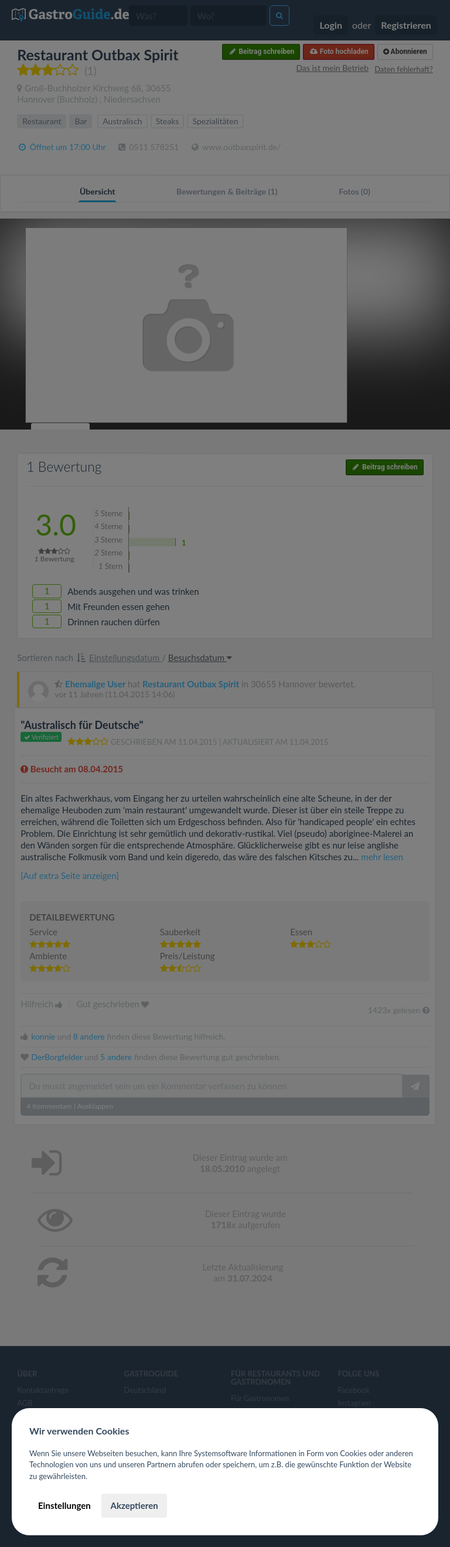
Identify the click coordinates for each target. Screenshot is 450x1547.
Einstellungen (64, 1505)
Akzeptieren (134, 1505)
